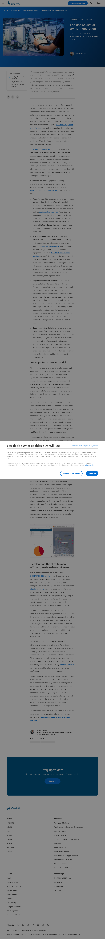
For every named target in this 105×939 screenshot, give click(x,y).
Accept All (92, 473)
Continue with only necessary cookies (85, 446)
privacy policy (89, 465)
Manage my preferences (71, 473)
